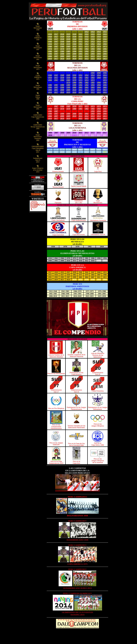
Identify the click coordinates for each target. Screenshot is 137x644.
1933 (93, 37)
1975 (105, 46)
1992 (86, 51)
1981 (80, 49)
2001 (80, 54)
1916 (50, 34)
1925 (105, 34)
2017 (56, 59)
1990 (74, 51)
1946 (50, 41)
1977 (56, 49)
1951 (80, 41)
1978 (62, 49)
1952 (86, 41)
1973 (93, 46)
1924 (99, 34)
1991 (80, 51)
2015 (105, 56)
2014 (99, 56)
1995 (105, 51)
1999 (68, 54)
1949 (68, 41)
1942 (86, 39)
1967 (56, 46)
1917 (56, 34)
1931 (80, 37)
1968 (62, 46)
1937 (56, 39)
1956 (50, 44)
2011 (80, 56)
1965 (105, 44)
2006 (50, 56)
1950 (74, 41)
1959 (68, 44)
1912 (86, 32)
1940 (74, 39)
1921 (80, 34)
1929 (68, 37)
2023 (93, 59)
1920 (74, 34)
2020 (74, 59)
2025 (105, 59)
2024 (99, 59)
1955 (105, 41)
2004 (99, 54)
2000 (74, 54)
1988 (62, 51)
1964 (99, 44)
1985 (105, 49)
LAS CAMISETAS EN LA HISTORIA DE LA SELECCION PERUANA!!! (77, 470)
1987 (56, 51)
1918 (62, 34)
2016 (50, 59)
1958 (62, 44)
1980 (74, 49)
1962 (86, 44)
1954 (99, 41)
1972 (86, 46)
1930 (74, 37)
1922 (86, 34)
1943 (93, 39)
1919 (68, 34)
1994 (99, 51)
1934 (99, 37)
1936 (50, 39)
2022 (86, 59)
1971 (80, 46)
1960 (74, 44)
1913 (93, 32)
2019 (68, 59)
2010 (74, 56)
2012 (86, 56)
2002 (86, 54)
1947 (56, 41)
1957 (56, 44)
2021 (80, 59)
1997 (56, 54)
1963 (93, 44)
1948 (62, 41)
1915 (105, 32)
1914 (99, 32)
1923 (93, 34)
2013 (93, 56)
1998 (62, 54)
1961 (80, 44)
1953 (93, 41)
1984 (99, 49)
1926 (50, 37)
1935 (105, 37)
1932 (86, 37)
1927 (56, 37)
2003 (93, 54)
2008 (62, 56)
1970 (74, 46)
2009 (68, 56)
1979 (68, 49)
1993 (93, 51)
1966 (50, 46)
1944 (99, 39)
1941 (80, 39)
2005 (105, 54)
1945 (105, 39)
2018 (62, 59)
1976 (50, 49)
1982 (86, 49)
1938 (62, 39)
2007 (56, 56)
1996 (50, 54)
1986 (50, 51)
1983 (93, 49)
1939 (68, 39)
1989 (68, 51)
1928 (62, 37)
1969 (68, 46)
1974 (99, 46)
